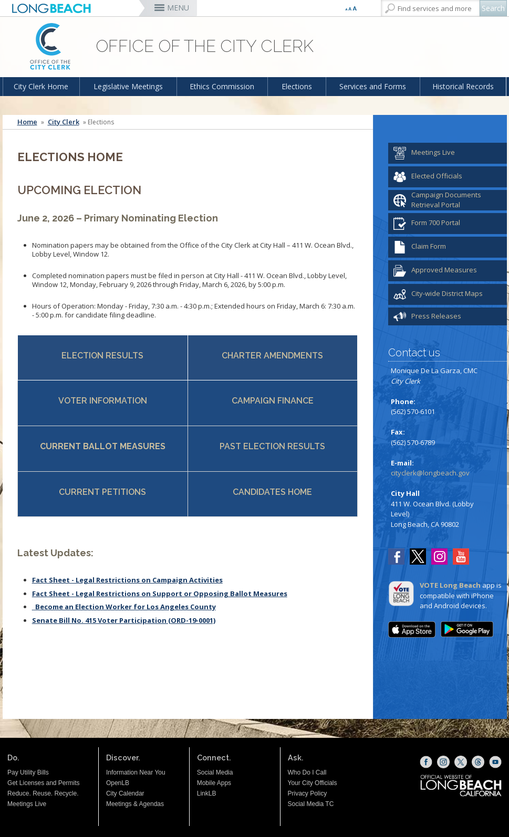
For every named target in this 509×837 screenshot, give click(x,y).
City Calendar (125, 793)
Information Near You (135, 772)
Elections (297, 86)
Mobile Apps (214, 783)
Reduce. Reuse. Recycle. (42, 793)
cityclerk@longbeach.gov (430, 473)
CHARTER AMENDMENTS (272, 356)
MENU (178, 8)
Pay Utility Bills (28, 772)
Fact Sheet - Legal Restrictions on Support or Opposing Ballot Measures (159, 593)
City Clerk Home (41, 86)
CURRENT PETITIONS (102, 492)
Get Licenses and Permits (43, 783)
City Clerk (63, 122)
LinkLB (206, 793)
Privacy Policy (307, 793)
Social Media (215, 772)
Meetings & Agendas (135, 804)
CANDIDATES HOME (272, 492)
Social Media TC (311, 804)
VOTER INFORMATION (102, 401)
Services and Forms (372, 86)
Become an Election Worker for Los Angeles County (125, 606)
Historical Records (463, 86)
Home (27, 122)
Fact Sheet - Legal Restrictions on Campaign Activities (127, 580)
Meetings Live (26, 804)
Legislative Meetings (128, 86)
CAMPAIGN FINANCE (273, 401)
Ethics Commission (222, 86)
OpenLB (117, 783)
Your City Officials (312, 783)
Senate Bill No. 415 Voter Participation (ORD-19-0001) (123, 620)
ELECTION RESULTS (102, 356)
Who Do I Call (307, 772)
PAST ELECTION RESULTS (272, 446)
